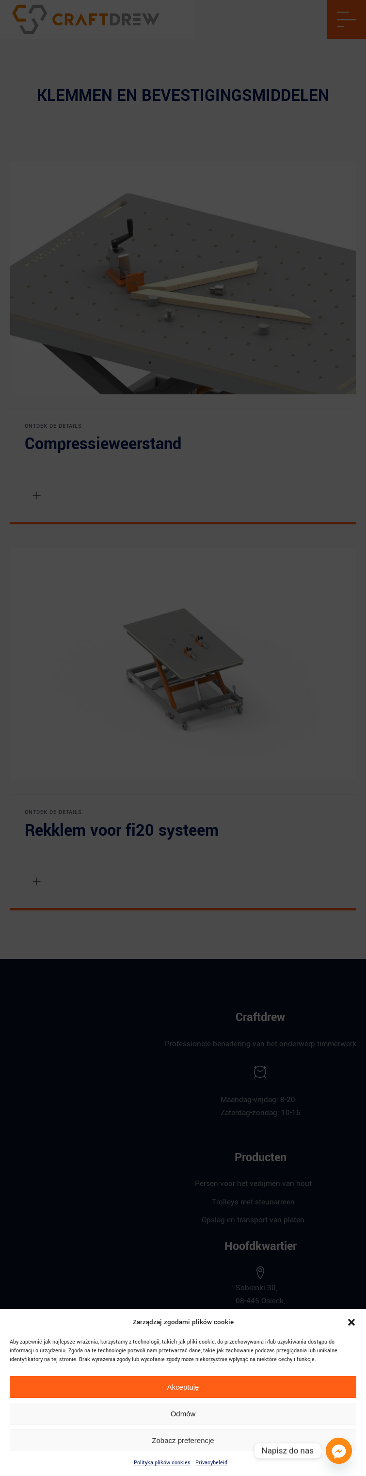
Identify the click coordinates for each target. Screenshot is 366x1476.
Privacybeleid (211, 1462)
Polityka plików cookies (162, 1462)
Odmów (183, 1414)
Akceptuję (183, 1387)
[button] (351, 1322)
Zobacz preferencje (183, 1440)
